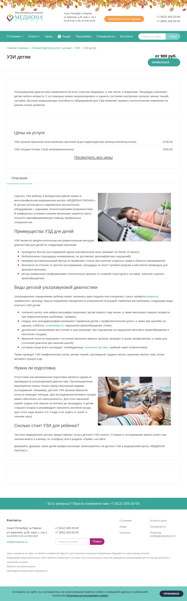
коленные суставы (96, 347)
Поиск (173, 36)
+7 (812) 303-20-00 (168, 16)
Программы (83, 36)
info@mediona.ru (17, 541)
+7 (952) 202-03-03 (168, 21)
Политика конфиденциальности (163, 534)
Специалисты (106, 36)
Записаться (124, 19)
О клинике (14, 36)
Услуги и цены (158, 520)
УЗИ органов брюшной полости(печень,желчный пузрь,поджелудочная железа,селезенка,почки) (75, 141)
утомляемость (55, 325)
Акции (66, 36)
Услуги (32, 36)
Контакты (126, 36)
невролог (153, 296)
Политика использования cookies (87, 595)
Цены (48, 36)
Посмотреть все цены (93, 157)
